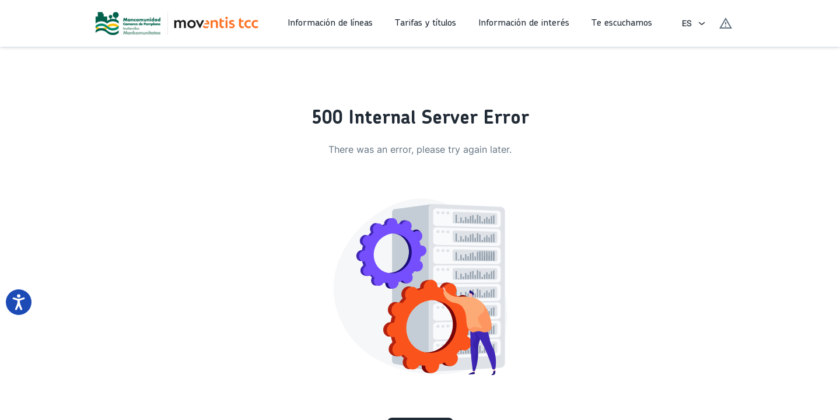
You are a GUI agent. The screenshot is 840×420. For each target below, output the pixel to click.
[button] (332, 23)
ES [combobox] (687, 23)
